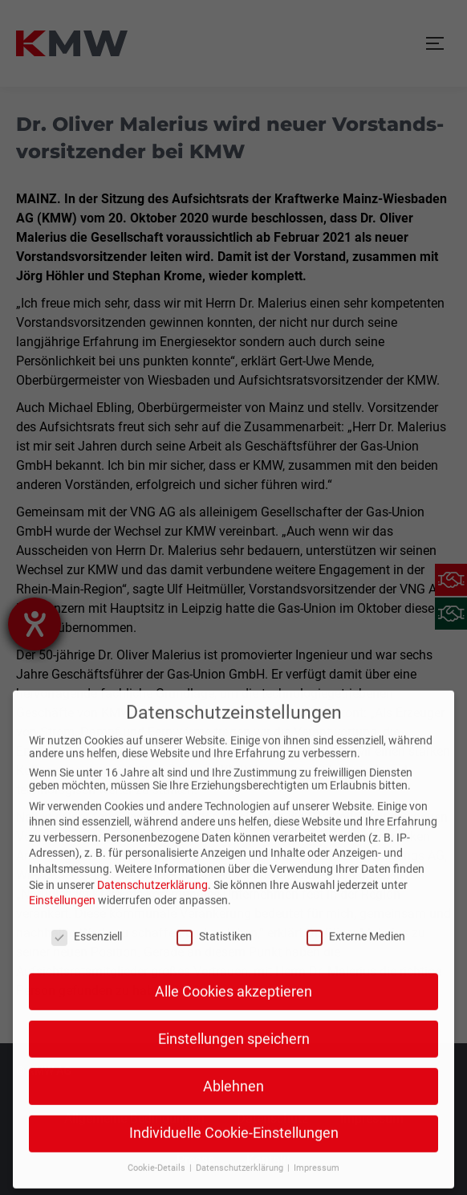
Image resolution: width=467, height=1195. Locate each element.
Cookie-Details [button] (158, 1133)
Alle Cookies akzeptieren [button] (233, 956)
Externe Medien (356, 901)
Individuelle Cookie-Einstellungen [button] (234, 1098)
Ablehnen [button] (233, 1050)
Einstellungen (62, 865)
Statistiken (214, 901)
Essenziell (86, 901)
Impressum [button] (316, 1133)
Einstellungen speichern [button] (234, 1003)
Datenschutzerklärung (152, 848)
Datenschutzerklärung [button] (241, 1133)
